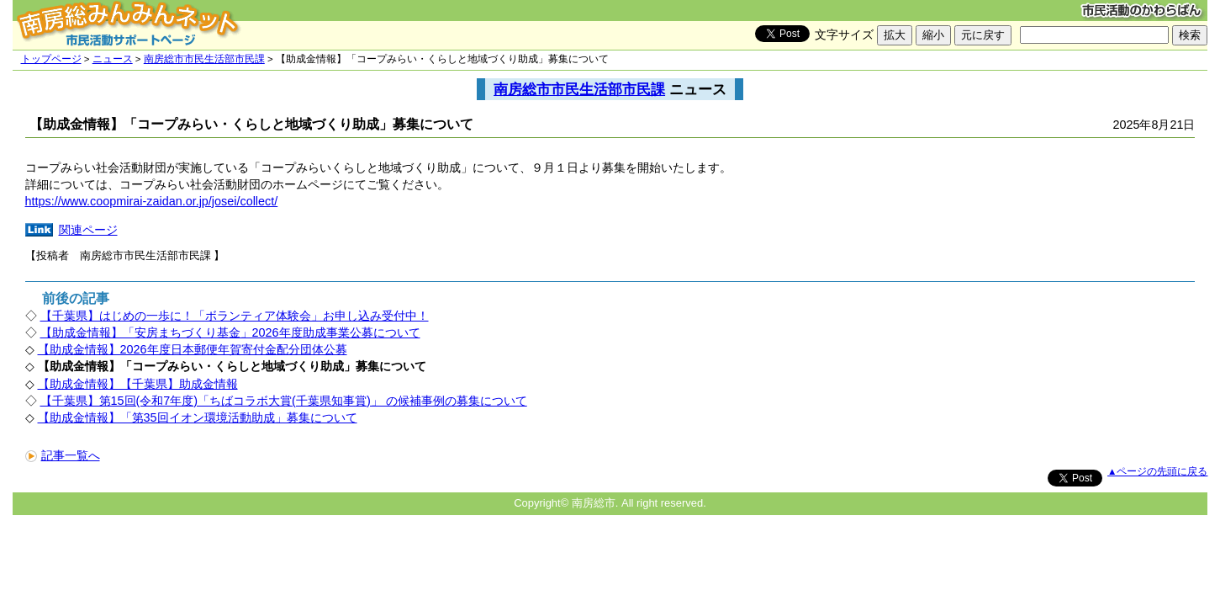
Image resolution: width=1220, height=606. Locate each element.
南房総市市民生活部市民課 (204, 59)
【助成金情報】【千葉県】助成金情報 (138, 384)
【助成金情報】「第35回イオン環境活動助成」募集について (197, 417)
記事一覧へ (62, 455)
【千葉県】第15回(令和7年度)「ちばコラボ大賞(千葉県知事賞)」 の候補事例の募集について (283, 400)
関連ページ (88, 230)
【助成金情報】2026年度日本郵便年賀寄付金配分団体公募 (192, 349)
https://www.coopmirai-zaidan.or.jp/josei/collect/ (151, 201)
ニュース (112, 59)
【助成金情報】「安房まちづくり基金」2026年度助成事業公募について (230, 332)
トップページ (51, 59)
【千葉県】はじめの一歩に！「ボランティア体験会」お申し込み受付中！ (234, 315)
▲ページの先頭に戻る (1157, 471)
